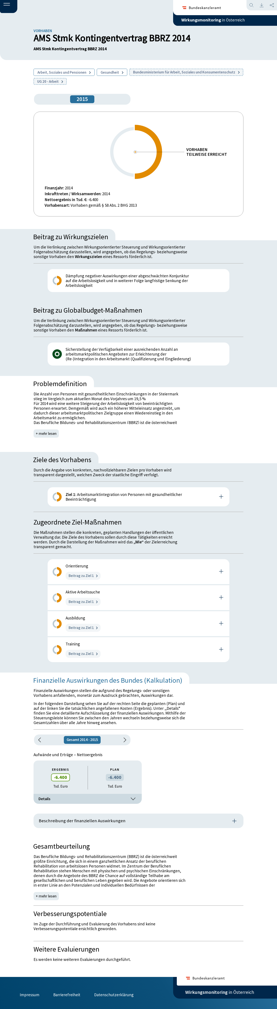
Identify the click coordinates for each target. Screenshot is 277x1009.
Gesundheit (112, 72)
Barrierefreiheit (66, 993)
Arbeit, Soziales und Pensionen (64, 72)
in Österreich (219, 21)
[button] (8, 6)
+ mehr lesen (46, 433)
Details (87, 799)
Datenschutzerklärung (114, 993)
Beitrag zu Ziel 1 (83, 575)
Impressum (29, 993)
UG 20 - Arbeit (50, 81)
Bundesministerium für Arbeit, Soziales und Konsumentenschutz (186, 72)
